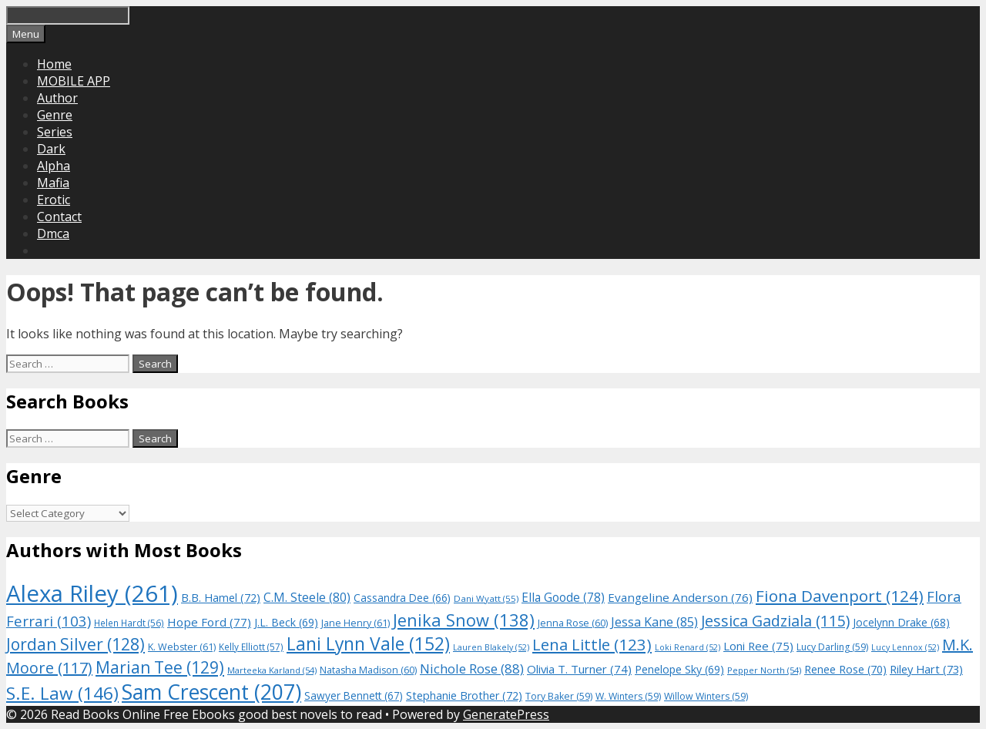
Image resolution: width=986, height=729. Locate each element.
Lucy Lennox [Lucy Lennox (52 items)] (905, 647)
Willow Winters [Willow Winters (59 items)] (706, 696)
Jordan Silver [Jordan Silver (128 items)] (75, 644)
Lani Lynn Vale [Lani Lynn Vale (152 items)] (368, 643)
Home (54, 63)
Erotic (53, 199)
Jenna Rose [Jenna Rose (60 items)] (573, 623)
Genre (54, 114)
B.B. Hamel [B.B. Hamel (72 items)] (220, 597)
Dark (51, 148)
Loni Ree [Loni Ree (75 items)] (758, 645)
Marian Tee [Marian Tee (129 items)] (160, 667)
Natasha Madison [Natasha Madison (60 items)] (368, 670)
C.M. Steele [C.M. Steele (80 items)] (306, 597)
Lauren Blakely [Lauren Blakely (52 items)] (491, 647)
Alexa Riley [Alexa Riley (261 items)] (92, 593)
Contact (59, 216)
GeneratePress (506, 714)
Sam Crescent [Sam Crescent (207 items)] (211, 692)
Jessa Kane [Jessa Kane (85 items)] (654, 621)
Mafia (53, 182)
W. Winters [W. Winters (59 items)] (628, 696)
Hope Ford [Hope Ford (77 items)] (209, 622)
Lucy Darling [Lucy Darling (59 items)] (832, 646)
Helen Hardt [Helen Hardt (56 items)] (129, 622)
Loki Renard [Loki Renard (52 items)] (687, 647)
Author (57, 97)
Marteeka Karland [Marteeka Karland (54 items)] (272, 670)
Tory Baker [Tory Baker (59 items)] (558, 696)
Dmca (53, 233)
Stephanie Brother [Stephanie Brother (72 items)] (464, 695)
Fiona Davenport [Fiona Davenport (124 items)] (840, 595)
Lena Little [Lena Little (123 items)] (592, 644)
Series (54, 131)
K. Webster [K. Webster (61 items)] (182, 646)
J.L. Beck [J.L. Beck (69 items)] (286, 622)
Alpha (53, 165)
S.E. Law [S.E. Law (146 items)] (62, 693)
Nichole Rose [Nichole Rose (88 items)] (472, 668)
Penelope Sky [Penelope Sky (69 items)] (679, 669)
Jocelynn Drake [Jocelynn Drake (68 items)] (901, 622)
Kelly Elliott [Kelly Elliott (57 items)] (251, 646)
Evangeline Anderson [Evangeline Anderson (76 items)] (680, 597)
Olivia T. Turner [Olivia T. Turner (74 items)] (579, 669)
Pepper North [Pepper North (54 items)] (764, 670)
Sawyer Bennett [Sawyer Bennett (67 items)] (353, 695)
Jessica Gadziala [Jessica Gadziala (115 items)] (775, 620)
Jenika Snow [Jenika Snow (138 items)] (464, 620)
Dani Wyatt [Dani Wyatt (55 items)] (486, 598)
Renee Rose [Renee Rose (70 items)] (845, 669)
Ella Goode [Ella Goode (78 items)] (563, 597)
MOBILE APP (73, 80)
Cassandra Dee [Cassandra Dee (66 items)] (402, 597)
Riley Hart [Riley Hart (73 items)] (926, 669)
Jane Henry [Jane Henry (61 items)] (355, 623)
